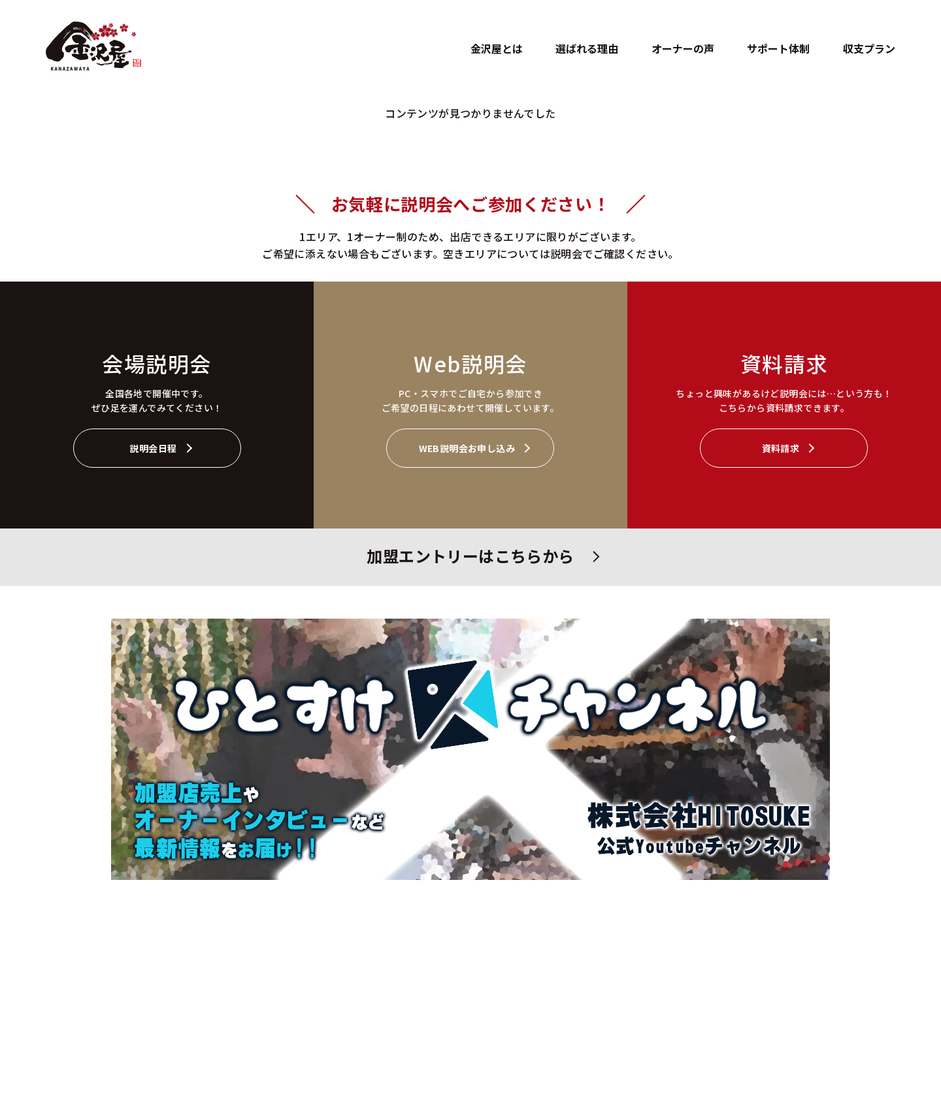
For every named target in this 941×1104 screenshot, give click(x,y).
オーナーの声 (683, 48)
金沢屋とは (496, 48)
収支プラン (869, 48)
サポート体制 (778, 48)
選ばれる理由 (586, 48)
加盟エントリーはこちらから (470, 556)
